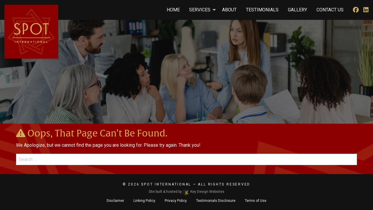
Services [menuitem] (199, 10)
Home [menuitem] (173, 10)
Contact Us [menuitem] (330, 10)
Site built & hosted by (186, 192)
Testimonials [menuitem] (262, 10)
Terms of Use (255, 201)
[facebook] (356, 9)
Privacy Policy (176, 201)
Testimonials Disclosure (215, 201)
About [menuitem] (229, 10)
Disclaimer (115, 201)
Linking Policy (144, 201)
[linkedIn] (366, 9)
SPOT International (166, 184)
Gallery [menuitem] (297, 10)
